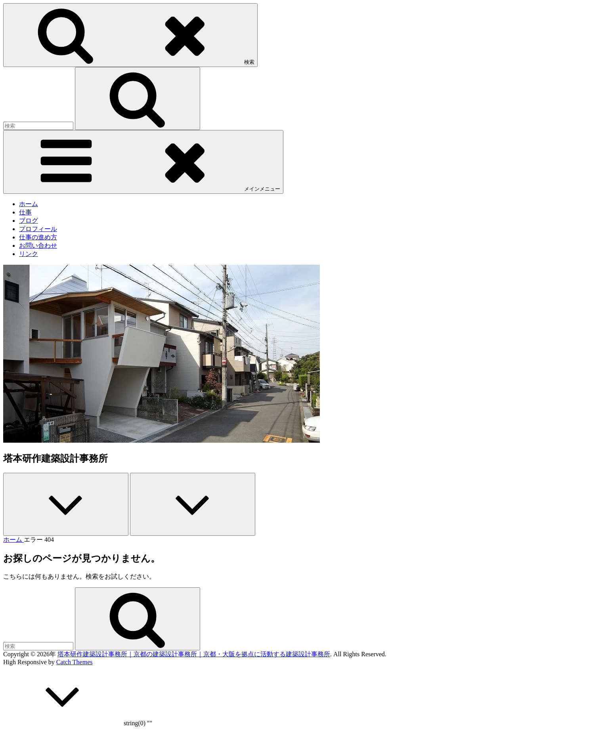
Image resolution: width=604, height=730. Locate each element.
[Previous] (65, 504)
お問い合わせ (38, 245)
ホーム (28, 204)
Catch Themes (74, 662)
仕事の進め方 (38, 237)
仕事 (25, 212)
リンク (28, 253)
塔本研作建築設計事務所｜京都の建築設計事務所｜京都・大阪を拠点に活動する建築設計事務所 (193, 654)
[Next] (192, 504)
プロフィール (38, 228)
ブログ (28, 220)
